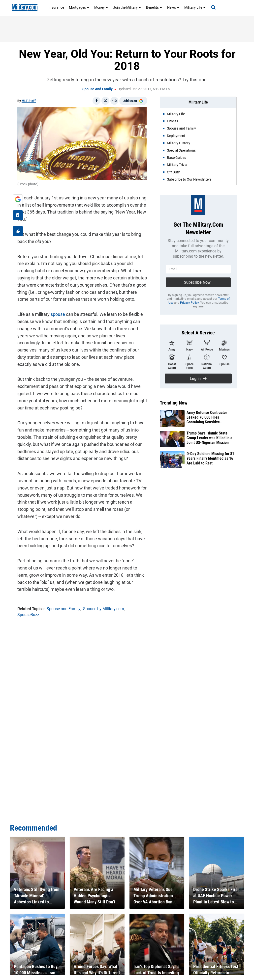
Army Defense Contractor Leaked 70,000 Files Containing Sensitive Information (207, 417)
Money (101, 7)
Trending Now (174, 402)
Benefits (154, 7)
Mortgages (79, 7)
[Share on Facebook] (96, 101)
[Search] (213, 7)
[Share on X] (105, 101)
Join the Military (127, 7)
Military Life (195, 7)
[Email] (114, 101)
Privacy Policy (189, 302)
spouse (58, 314)
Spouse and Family (97, 89)
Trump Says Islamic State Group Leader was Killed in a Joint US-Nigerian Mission (209, 438)
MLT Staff (29, 101)
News (173, 7)
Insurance (56, 7)
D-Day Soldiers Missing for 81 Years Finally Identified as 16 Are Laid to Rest (210, 458)
